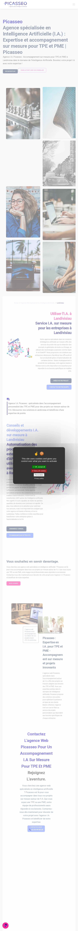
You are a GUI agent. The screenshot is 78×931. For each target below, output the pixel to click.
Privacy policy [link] (39, 478)
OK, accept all (39, 467)
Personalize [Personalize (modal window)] (39, 475)
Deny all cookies (39, 471)
